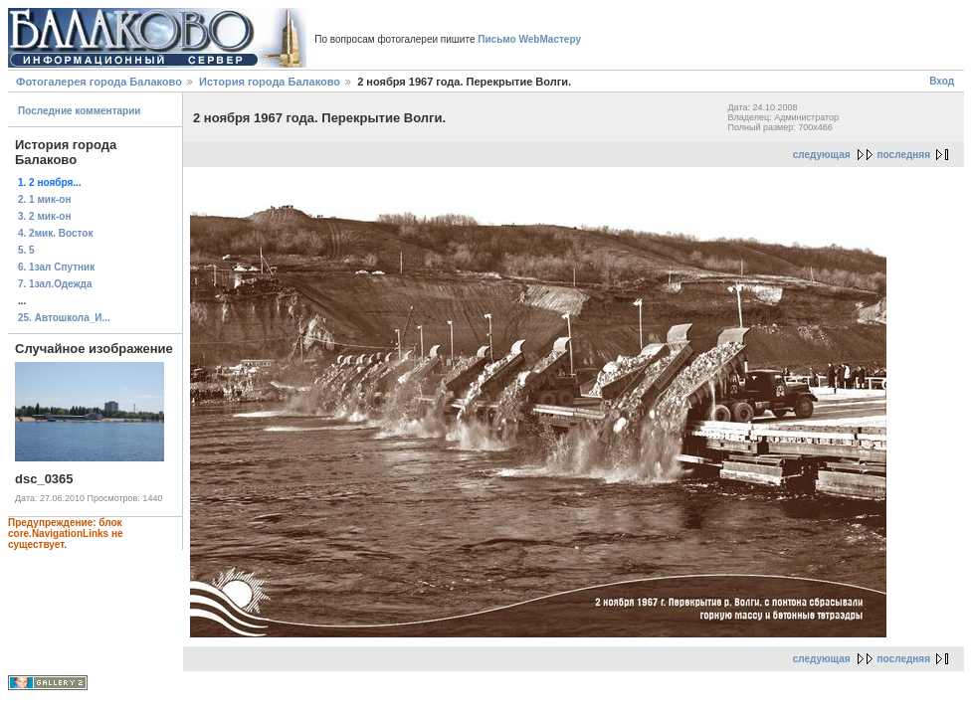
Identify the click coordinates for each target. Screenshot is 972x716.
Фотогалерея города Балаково (99, 82)
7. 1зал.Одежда (55, 283)
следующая (822, 154)
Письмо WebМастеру (529, 39)
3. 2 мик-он (45, 216)
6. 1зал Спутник (56, 267)
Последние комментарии (79, 110)
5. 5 (26, 250)
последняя (903, 154)
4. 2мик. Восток (55, 233)
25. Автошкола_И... (64, 317)
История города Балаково (269, 82)
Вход (941, 81)
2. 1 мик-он (45, 199)
